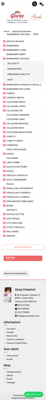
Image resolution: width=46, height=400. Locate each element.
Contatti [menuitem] (10, 332)
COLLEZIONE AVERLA (16, 102)
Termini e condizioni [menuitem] (15, 339)
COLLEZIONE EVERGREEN (18, 115)
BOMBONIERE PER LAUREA (19, 89)
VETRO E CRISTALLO (16, 227)
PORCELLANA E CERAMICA (19, 193)
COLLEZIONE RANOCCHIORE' (19, 132)
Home (6, 31)
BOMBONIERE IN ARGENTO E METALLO (24, 85)
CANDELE (11, 93)
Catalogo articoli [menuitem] (14, 372)
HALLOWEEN (12, 158)
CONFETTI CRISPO (15, 141)
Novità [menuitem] (9, 379)
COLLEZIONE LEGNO (16, 119)
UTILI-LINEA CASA (14, 223)
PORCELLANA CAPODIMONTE (20, 188)
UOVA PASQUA (13, 218)
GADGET (10, 154)
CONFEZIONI (12, 145)
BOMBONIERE (13, 46)
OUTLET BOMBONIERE (16, 180)
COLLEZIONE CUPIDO (16, 106)
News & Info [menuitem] (12, 336)
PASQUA (10, 184)
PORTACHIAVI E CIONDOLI (18, 197)
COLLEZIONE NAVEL (15, 128)
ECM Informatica (27, 398)
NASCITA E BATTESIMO (17, 167)
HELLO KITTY (13, 63)
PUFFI (10, 80)
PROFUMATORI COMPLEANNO (20, 201)
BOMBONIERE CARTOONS (18, 34)
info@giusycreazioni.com (28, 316)
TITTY (36, 34)
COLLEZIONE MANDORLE (18, 123)
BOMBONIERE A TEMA (16, 50)
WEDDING (11, 236)
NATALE (10, 171)
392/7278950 (23, 312)
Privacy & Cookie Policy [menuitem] (17, 343)
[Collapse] (4, 58)
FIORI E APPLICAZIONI (16, 149)
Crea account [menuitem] (12, 355)
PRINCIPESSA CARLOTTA (18, 74)
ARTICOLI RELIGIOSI (15, 41)
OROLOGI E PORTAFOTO (17, 175)
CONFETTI (11, 136)
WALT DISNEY (13, 231)
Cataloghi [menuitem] (11, 382)
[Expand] (4, 41)
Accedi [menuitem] (10, 359)
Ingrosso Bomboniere (21, 31)
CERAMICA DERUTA (15, 98)
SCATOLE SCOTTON (15, 214)
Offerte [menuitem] (10, 375)
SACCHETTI (12, 210)
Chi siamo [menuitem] (11, 329)
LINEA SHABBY (13, 162)
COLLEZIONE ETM (14, 110)
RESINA (10, 206)
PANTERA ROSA (14, 69)
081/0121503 (23, 305)
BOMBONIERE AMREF (16, 54)
